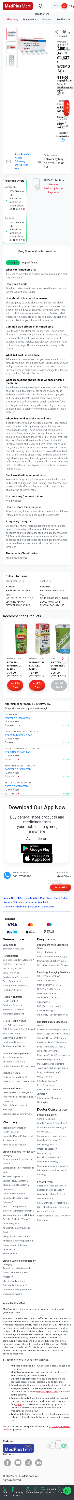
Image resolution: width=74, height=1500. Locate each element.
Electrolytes (42, 1102)
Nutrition (29, 1215)
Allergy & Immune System (16, 1236)
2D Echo (54, 989)
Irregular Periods (45, 1203)
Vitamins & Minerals (13, 1215)
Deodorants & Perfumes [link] (14, 977)
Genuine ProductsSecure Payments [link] (53, 188)
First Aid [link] (7, 1025)
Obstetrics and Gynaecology (50, 1127)
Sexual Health (61, 1215)
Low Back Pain (44, 1198)
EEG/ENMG (42, 989)
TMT (56, 985)
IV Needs (7, 1277)
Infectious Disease (46, 1081)
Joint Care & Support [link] (25, 1029)
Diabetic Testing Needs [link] (14, 1077)
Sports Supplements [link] (12, 1057)
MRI (39, 976)
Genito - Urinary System (14, 1206)
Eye (4, 1219)
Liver (39, 1033)
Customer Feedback (37, 902)
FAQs (19, 898)
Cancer (59, 1046)
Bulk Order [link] (5, 1494)
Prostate (53, 1051)
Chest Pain (42, 1186)
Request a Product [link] (12, 1136)
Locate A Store (38, 898)
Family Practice (44, 1123)
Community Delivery (15, 906)
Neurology (54, 1140)
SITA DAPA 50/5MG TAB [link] (17, 752)
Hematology (43, 965)
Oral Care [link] (7, 964)
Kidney (65, 1033)
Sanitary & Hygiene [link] (23, 960)
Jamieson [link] (30, 1066)
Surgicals (21, 1285)
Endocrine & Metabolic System (17, 1211)
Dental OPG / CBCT (46, 997)
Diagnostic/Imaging (12, 1294)
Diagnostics (30, 19)
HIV (51, 1055)
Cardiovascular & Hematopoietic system (18, 1170)
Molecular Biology (59, 965)
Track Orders (61, 898)
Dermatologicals (11, 1223)
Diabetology (42, 1131)
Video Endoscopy (45, 1010)
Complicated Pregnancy (54, 1170)
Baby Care (19, 948)
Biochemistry (57, 961)
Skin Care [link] (7, 960)
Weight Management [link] (13, 1014)
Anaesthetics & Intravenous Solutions (16, 1230)
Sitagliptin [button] (12, 262)
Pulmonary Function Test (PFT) (52, 1015)
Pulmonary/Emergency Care (17, 1289)
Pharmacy (12, 19)
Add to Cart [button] (68, 108)
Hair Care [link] (18, 964)
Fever (50, 1042)
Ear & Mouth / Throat (18, 1219)
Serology (61, 956)
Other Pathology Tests (47, 1059)
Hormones (8, 1189)
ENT (53, 1144)
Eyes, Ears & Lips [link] (11, 981)
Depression (42, 1190)
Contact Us (48, 906)
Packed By (46, 581)
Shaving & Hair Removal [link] (14, 985)
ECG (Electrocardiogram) (49, 1006)
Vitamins (59, 1038)
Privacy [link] (37, 1492)
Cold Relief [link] (8, 1029)
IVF (38, 1170)
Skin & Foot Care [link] (10, 1033)
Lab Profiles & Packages (49, 1029)
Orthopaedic (9, 1285)
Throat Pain (61, 1203)
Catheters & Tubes (19, 1272)
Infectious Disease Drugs (15, 1198)
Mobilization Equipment (14, 1281)
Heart (65, 1029)
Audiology (41, 1174)
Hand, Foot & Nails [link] (12, 990)
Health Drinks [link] (10, 1001)
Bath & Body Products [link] (13, 968)
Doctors (47, 19)
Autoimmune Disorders (48, 1089)
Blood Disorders (44, 1085)
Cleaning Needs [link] (11, 1092)
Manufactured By (15, 581)
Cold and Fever (57, 1186)
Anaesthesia (9, 1268)
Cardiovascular (24, 1268)
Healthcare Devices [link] (12, 1042)
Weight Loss (56, 1190)
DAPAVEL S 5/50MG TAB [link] (18, 769)
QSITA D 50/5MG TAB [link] (16, 786)
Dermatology (43, 1144)
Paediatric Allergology (47, 1161)
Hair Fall (41, 1207)
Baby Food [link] (7, 948)
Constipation (43, 1194)
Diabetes (60, 1042)
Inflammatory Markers (48, 1098)
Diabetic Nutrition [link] (11, 1081)
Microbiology (43, 961)
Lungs (47, 1033)
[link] (18, 5)
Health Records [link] (10, 1132)
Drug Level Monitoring (48, 1072)
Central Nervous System (14, 1181)
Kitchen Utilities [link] (27, 1097)
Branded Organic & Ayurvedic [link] (17, 1114)
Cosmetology (43, 1153)
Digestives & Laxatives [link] (14, 1038)
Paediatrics (60, 1123)
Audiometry (42, 1002)
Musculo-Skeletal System (15, 1185)
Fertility (55, 1033)
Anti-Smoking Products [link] (14, 1046)
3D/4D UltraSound (46, 980)
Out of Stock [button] (59, 685)
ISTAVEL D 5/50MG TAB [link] (17, 718)
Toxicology (42, 1068)
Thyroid (49, 1038)
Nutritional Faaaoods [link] (13, 1009)
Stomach (41, 1094)
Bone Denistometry (46, 993)
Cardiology (42, 1140)
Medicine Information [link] (14, 1128)
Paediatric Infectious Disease (51, 1166)
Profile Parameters (46, 956)
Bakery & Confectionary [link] (14, 1105)
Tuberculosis (61, 1055)
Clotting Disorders (57, 1068)
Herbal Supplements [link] (13, 1066)
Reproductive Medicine (48, 1157)
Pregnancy (42, 1055)
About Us (9, 898)
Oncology (7, 1202)
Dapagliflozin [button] (29, 262)
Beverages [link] (8, 1109)
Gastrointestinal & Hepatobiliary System (18, 1161)
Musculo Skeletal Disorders (50, 1064)
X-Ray (56, 976)
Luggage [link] (7, 1101)
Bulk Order (33, 906)
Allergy (40, 1038)
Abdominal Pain (45, 1215)
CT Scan (47, 976)
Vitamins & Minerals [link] (13, 1061)
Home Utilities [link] (10, 1097)
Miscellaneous (10, 1253)
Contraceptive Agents (13, 1193)
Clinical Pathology (45, 952)
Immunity (49, 1046)
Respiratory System (12, 1176)
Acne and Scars (44, 1211)
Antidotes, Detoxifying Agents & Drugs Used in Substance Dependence (18, 1245)
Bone (39, 1046)
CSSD (5, 1272)
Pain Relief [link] (18, 1025)
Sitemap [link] (30, 1492)
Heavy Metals (43, 1076)
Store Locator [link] (29, 1136)
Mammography (44, 985)
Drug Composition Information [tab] (37, 251)
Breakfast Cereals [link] (11, 1005)
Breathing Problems (57, 1207)
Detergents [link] (26, 1092)
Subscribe (60, 887)
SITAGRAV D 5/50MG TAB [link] (18, 735)
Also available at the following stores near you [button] (23, 161)
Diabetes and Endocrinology (50, 1136)
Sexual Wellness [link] (11, 973)
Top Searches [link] (9, 1140)
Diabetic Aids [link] (28, 1081)
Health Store (38, 14)
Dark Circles (57, 1194)
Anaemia (41, 1042)
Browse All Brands (14, 902)
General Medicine (46, 1119)
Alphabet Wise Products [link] (14, 1144)
